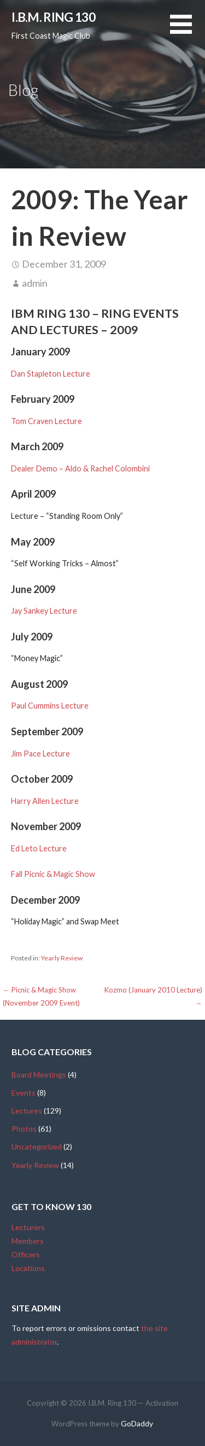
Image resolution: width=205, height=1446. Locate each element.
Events (23, 1092)
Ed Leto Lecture (39, 848)
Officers (25, 1254)
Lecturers (28, 1227)
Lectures (26, 1110)
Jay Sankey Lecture (44, 610)
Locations (28, 1268)
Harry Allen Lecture (45, 801)
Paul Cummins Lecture (50, 705)
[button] (187, 31)
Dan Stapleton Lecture (50, 373)
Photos (24, 1128)
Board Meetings (38, 1074)
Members (27, 1240)
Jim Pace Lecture (40, 753)
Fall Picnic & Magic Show (53, 874)
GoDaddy (137, 1423)
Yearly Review (62, 958)
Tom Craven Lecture (46, 421)
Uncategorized (36, 1146)
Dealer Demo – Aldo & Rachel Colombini (80, 468)
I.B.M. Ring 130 (53, 17)
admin (35, 283)
